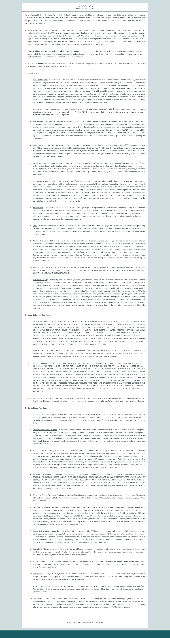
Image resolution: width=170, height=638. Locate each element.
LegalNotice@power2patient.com (75, 539)
